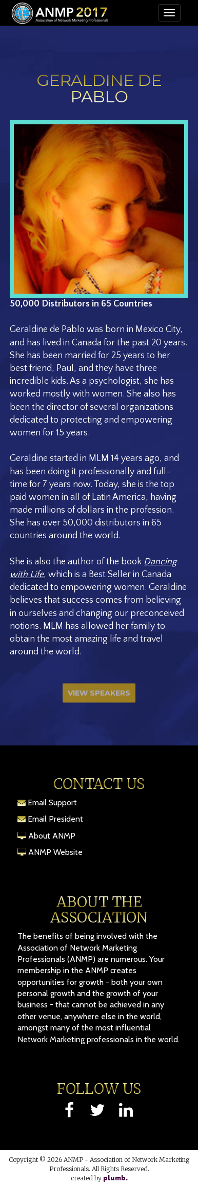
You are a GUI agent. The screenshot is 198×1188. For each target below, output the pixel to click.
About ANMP (51, 836)
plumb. (115, 1178)
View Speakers (99, 695)
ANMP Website (55, 852)
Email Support (52, 802)
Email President (55, 819)
